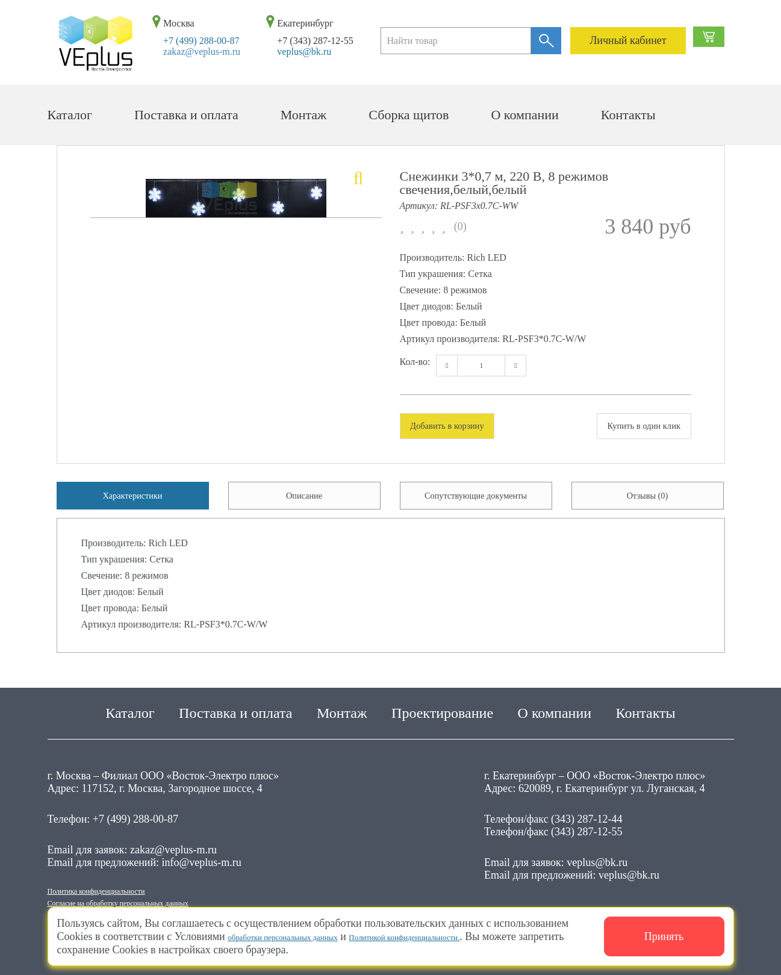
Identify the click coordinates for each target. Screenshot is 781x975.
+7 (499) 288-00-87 (201, 41)
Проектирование (442, 706)
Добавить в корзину (461, 427)
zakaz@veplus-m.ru (201, 51)
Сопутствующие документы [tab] (476, 504)
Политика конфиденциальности (121, 886)
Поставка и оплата (186, 114)
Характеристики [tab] (132, 504)
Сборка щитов (409, 114)
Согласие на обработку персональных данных (153, 902)
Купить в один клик (630, 427)
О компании (524, 114)
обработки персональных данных (304, 936)
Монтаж (304, 114)
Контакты (628, 114)
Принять (664, 936)
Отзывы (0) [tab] (647, 504)
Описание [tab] (304, 504)
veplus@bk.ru (304, 51)
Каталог (70, 114)
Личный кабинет (628, 40)
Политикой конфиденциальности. (470, 936)
